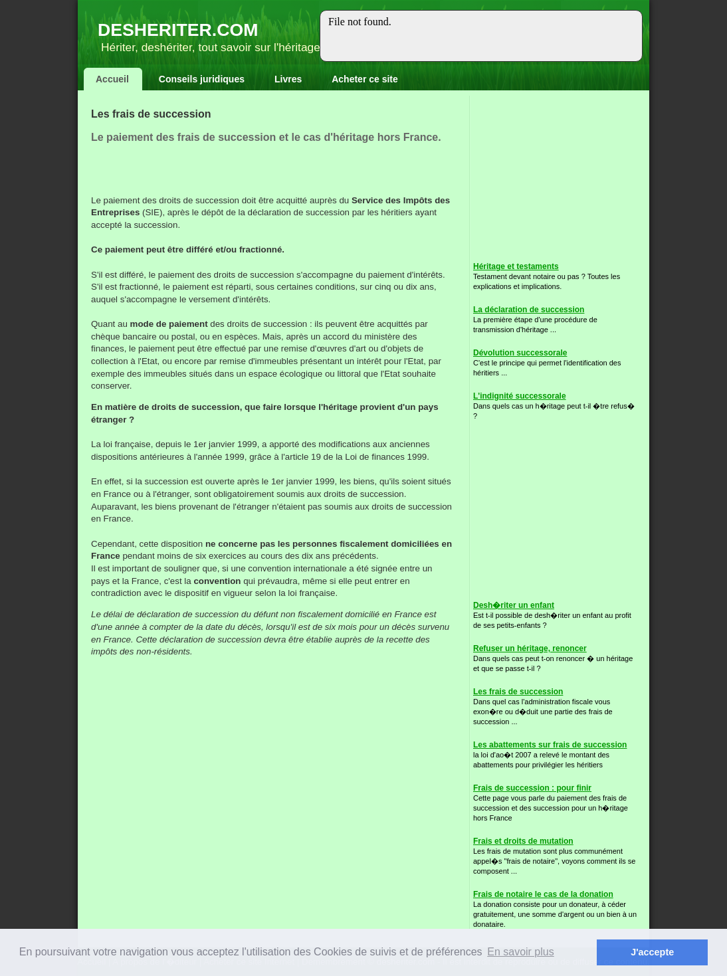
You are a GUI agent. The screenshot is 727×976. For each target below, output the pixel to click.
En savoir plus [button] (520, 951)
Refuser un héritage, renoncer (530, 648)
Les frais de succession (518, 691)
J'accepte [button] (652, 952)
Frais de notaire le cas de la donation (543, 894)
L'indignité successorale (519, 396)
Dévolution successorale (520, 352)
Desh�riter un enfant (513, 605)
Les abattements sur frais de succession (550, 744)
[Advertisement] (246, 175)
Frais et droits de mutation (523, 841)
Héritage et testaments (516, 266)
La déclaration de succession (528, 309)
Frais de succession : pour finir (532, 788)
